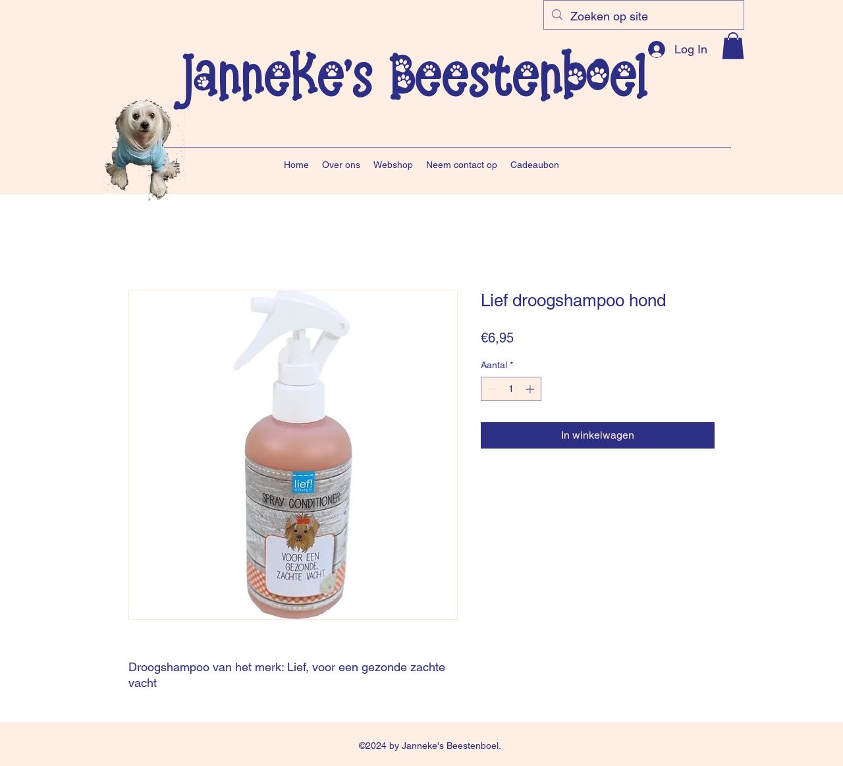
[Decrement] (491, 388)
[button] (733, 45)
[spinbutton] (511, 388)
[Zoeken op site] (643, 16)
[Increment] (531, 388)
